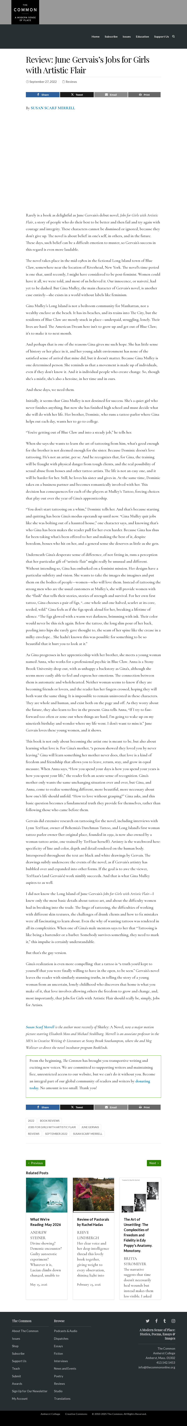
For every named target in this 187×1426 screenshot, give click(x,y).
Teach (16, 1368)
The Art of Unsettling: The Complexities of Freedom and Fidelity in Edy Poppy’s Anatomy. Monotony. (138, 1235)
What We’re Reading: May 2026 (45, 1222)
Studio (58, 1391)
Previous (35, 1163)
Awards (17, 1383)
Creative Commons (76, 1413)
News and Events (65, 1368)
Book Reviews (50, 1120)
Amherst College (50, 1413)
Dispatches (61, 1338)
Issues (127, 36)
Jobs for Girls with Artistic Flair (52, 1127)
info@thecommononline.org (157, 1367)
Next (154, 1163)
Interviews (61, 1361)
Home (95, 36)
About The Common (25, 1331)
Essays (58, 1346)
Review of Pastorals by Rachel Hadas (93, 1222)
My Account (20, 1398)
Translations (62, 1398)
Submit (16, 1376)
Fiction (58, 1353)
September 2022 (56, 1133)
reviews (33, 1133)
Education (142, 36)
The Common (166, 1348)
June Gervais (90, 1127)
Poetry (58, 1376)
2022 (31, 1120)
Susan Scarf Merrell (40, 1026)
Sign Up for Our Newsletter (30, 1391)
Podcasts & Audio (65, 1331)
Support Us (161, 36)
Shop (15, 1346)
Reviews (71, 82)
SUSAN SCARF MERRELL (53, 108)
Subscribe (111, 36)
